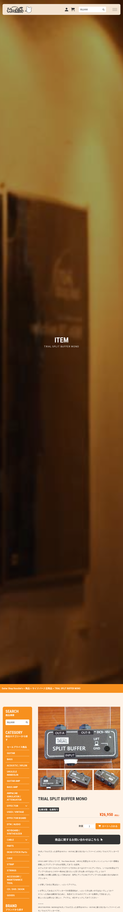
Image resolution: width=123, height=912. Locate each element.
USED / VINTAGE (15, 811)
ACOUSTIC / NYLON (17, 765)
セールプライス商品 (17, 747)
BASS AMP (12, 787)
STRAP (10, 864)
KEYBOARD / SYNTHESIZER (14, 832)
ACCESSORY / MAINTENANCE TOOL (15, 879)
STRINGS (11, 870)
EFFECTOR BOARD (16, 818)
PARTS (10, 845)
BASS (10, 759)
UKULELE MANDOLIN (12, 773)
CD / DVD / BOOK (16, 889)
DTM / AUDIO (13, 824)
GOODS (11, 895)
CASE (10, 858)
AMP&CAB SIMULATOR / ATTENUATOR (14, 796)
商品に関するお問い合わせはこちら (79, 840)
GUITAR (11, 753)
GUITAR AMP (13, 780)
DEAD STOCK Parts (17, 852)
